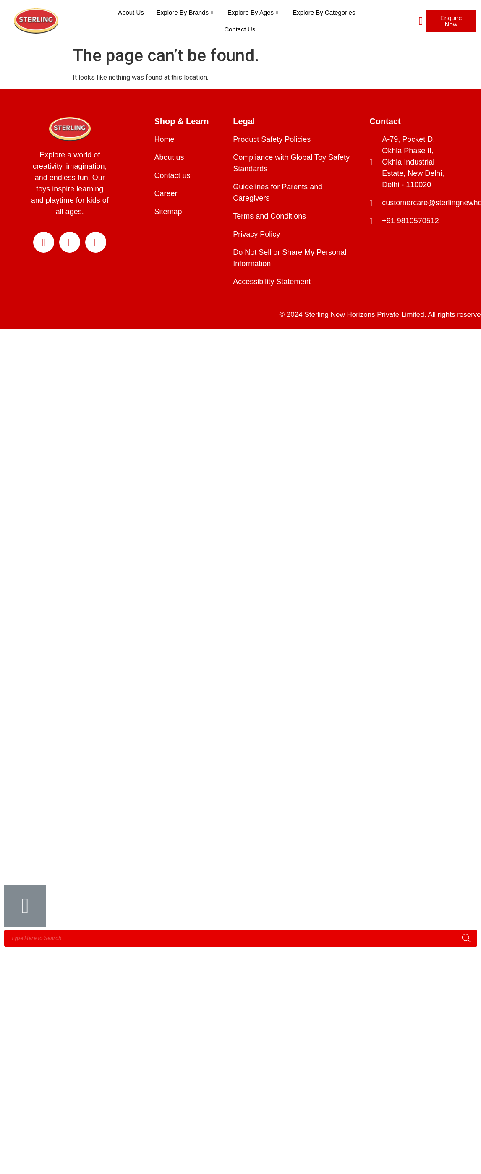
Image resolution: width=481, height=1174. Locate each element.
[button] (451, 21)
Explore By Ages (253, 12)
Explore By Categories (327, 12)
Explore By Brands (186, 12)
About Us (131, 12)
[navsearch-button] (410, 21)
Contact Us (239, 29)
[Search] (466, 938)
